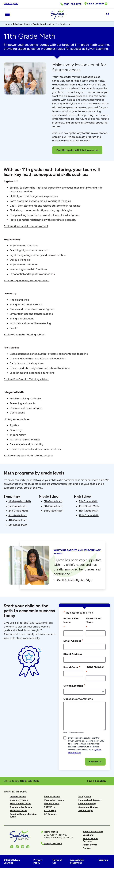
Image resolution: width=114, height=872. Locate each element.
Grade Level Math (42, 24)
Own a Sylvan (11, 3)
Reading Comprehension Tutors (23, 815)
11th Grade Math (88, 510)
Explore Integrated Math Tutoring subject (28, 455)
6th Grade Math (53, 501)
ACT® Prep (50, 810)
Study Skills (84, 796)
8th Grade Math (53, 510)
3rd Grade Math (17, 515)
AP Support (50, 814)
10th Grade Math (89, 506)
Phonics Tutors (52, 796)
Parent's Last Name (93, 623)
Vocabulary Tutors (54, 800)
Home (7, 24)
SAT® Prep (50, 807)
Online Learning (87, 803)
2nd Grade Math (18, 510)
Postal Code (71, 667)
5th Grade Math (17, 524)
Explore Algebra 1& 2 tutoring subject (26, 226)
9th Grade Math (88, 501)
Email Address (73, 640)
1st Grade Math (17, 506)
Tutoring (17, 24)
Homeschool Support (89, 800)
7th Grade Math (53, 506)
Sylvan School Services (90, 840)
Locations (88, 834)
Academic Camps (88, 807)
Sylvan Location (74, 685)
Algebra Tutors (18, 796)
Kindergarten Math (19, 501)
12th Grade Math (89, 515)
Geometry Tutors (19, 800)
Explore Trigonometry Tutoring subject (26, 280)
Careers (87, 848)
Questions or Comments (78, 698)
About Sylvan (90, 844)
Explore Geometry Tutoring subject (25, 334)
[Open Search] (107, 14)
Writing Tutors (51, 803)
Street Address (72, 653)
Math (27, 24)
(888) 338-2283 (29, 780)
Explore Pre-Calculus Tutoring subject (26, 379)
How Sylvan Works (93, 831)
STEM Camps (85, 810)
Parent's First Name (71, 623)
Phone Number (95, 669)
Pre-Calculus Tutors (20, 803)
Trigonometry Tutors (21, 807)
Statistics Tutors (18, 810)
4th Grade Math (17, 520)
